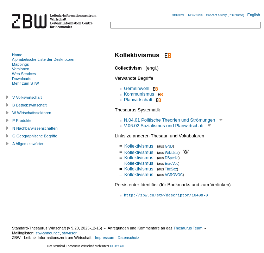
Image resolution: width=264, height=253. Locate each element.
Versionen (20, 69)
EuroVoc (171, 164)
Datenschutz (128, 237)
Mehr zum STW (25, 83)
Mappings (20, 64)
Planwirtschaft (138, 99)
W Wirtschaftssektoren (31, 113)
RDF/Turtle (195, 15)
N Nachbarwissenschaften (34, 128)
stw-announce (48, 233)
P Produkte (21, 120)
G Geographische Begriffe (34, 136)
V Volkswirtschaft (27, 97)
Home (17, 55)
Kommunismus (139, 94)
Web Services (24, 74)
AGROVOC (174, 175)
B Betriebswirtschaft (29, 105)
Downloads (21, 79)
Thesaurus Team (188, 228)
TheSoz (171, 169)
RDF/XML (178, 15)
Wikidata (171, 152)
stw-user (69, 233)
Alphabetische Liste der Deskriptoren (44, 59)
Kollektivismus (138, 146)
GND (169, 146)
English (253, 15)
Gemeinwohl (136, 88)
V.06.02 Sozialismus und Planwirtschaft (163, 125)
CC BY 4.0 (117, 246)
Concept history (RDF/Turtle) (225, 15)
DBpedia (171, 158)
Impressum (104, 237)
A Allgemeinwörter (27, 144)
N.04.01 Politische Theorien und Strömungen (169, 120)
